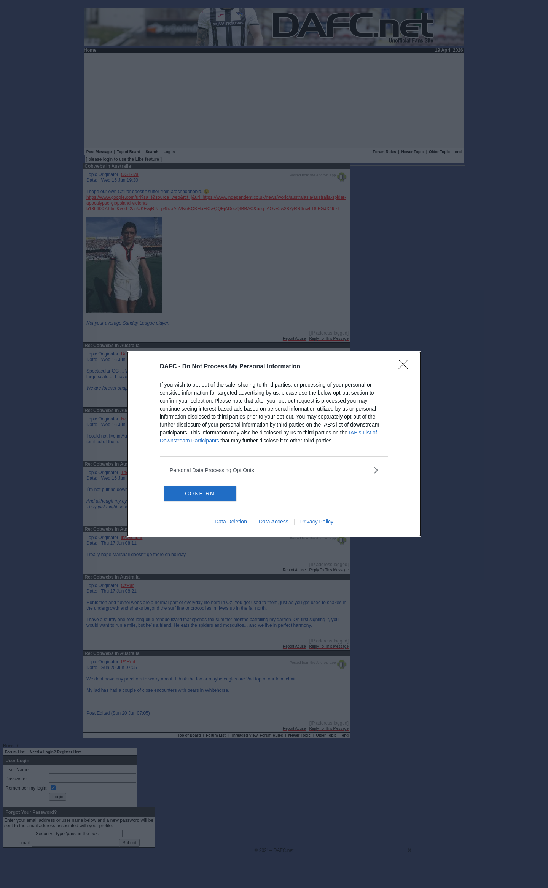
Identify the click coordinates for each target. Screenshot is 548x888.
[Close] (405, 367)
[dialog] (274, 444)
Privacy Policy (316, 522)
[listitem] (274, 470)
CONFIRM (200, 493)
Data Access (273, 522)
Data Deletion (231, 522)
